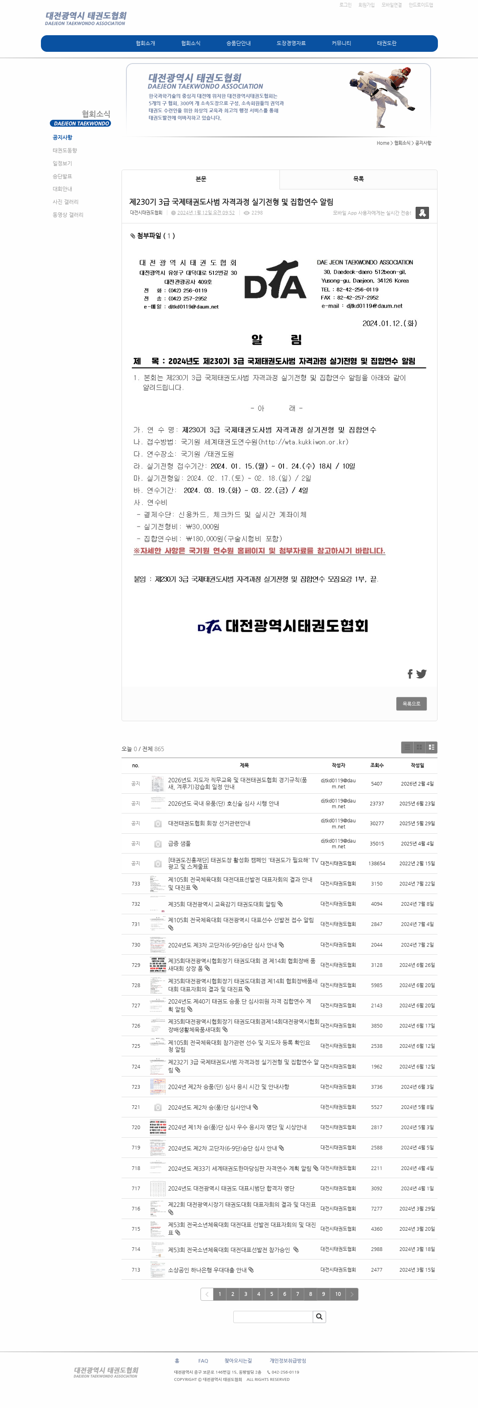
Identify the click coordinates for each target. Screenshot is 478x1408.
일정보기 (62, 163)
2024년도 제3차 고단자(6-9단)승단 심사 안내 (222, 945)
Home (383, 143)
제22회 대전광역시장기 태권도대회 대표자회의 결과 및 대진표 (243, 1204)
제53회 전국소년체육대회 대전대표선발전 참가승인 (230, 1250)
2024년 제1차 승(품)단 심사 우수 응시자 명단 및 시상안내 (237, 1127)
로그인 (345, 5)
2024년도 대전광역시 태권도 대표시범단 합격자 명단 (231, 1188)
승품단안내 (238, 43)
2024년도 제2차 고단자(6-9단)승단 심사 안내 (222, 1148)
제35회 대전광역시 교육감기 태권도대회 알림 (222, 904)
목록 (358, 179)
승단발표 (62, 176)
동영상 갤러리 (68, 215)
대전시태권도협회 (146, 212)
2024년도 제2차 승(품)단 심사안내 (209, 1107)
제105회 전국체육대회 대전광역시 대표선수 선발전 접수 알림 (241, 920)
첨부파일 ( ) (152, 236)
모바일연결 (392, 5)
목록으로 (411, 704)
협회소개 (145, 43)
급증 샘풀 (180, 843)
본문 (201, 179)
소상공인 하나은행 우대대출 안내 (207, 1270)
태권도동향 (65, 150)
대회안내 (62, 189)
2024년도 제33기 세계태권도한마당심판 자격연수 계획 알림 (240, 1168)
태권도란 (387, 43)
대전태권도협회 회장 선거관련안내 (209, 823)
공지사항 (62, 137)
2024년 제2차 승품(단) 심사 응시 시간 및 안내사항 (228, 1086)
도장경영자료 (291, 43)
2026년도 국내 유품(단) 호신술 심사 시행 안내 (223, 803)
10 (338, 1294)
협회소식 (191, 43)
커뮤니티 (341, 43)
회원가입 (366, 5)
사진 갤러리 (66, 202)
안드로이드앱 (421, 5)
